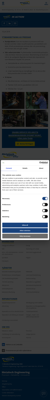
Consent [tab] (9, 168)
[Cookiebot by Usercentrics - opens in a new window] (39, 163)
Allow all (25, 225)
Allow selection (25, 230)
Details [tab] (25, 168)
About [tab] (41, 168)
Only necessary (25, 236)
